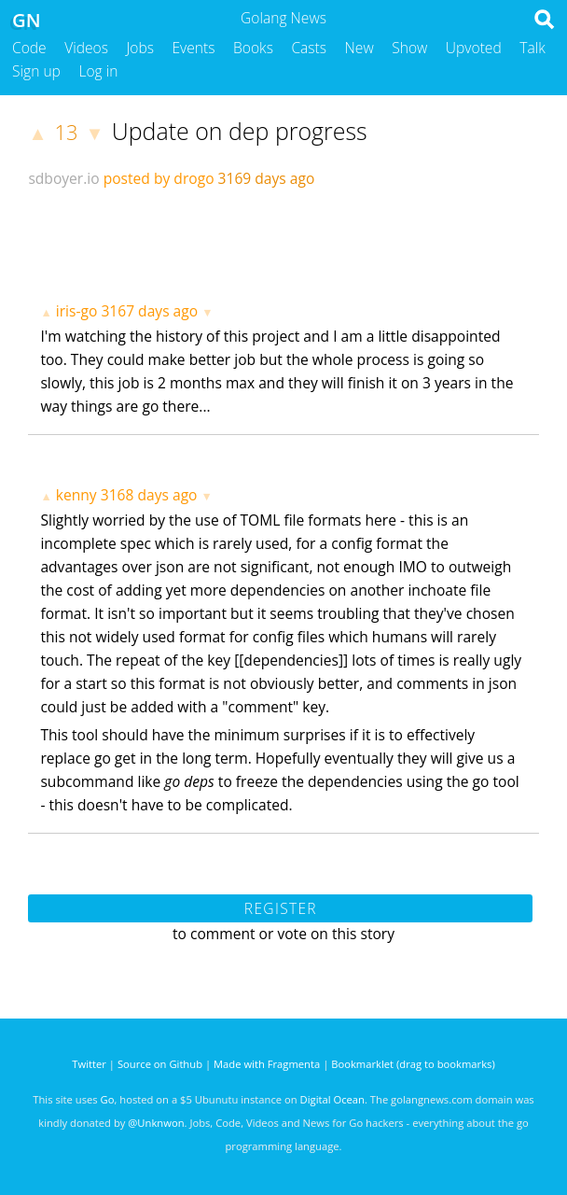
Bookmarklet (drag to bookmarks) (412, 1064)
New (359, 47)
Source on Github (160, 1064)
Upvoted (474, 47)
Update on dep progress (239, 131)
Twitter (89, 1064)
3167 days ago (149, 311)
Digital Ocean (332, 1099)
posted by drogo (159, 178)
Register (280, 908)
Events (194, 47)
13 (66, 132)
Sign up (36, 71)
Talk (532, 47)
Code (29, 47)
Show (409, 47)
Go (108, 1099)
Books (253, 47)
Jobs (140, 47)
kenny (76, 495)
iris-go (77, 311)
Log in (98, 71)
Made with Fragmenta (267, 1064)
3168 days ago (149, 495)
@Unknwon (156, 1123)
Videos (86, 47)
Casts (308, 47)
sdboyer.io (63, 178)
